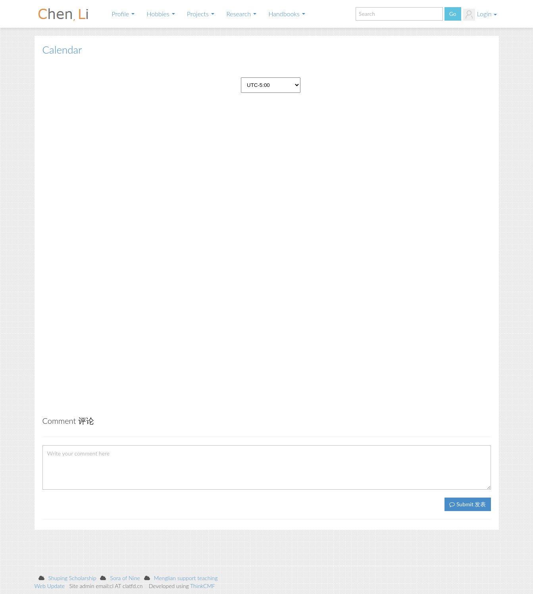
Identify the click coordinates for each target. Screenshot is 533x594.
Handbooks (286, 13)
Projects (200, 13)
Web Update (50, 585)
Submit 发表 (467, 504)
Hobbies (160, 13)
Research (241, 13)
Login (480, 15)
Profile (123, 13)
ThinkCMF (202, 585)
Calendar (62, 49)
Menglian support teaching (186, 578)
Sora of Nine (125, 578)
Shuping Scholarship (72, 578)
